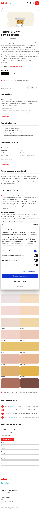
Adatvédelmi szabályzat (7, 501)
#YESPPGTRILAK (5, 503)
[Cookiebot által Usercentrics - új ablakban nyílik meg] (31, 225)
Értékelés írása (7, 439)
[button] (27, 3)
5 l (5, 73)
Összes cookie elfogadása (20, 276)
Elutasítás (20, 286)
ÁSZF (2, 500)
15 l (15, 73)
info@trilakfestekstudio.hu (7, 492)
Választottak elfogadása (20, 281)
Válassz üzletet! (20, 9)
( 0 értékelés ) (13, 38)
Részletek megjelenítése (28, 271)
